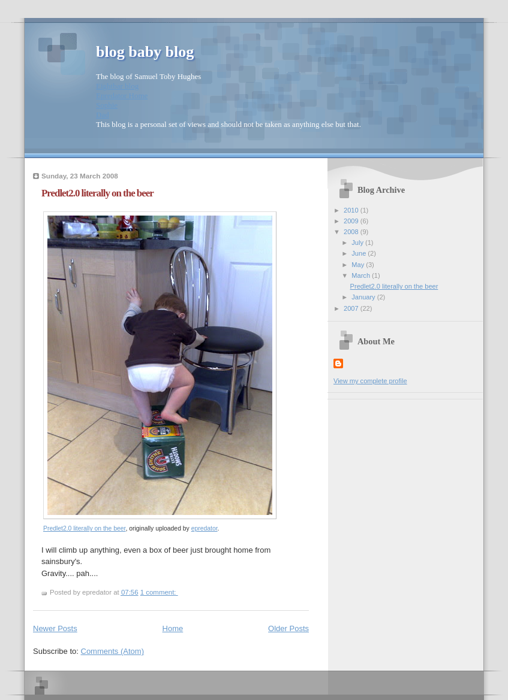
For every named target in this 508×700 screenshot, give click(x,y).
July (358, 242)
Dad (102, 114)
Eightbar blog (117, 85)
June (359, 253)
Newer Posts (55, 628)
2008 (352, 231)
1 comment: (159, 592)
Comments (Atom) (112, 651)
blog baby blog (145, 51)
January (364, 297)
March (361, 275)
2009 (352, 221)
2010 (352, 210)
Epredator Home (122, 95)
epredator (204, 528)
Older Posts (288, 628)
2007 (352, 308)
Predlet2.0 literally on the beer (97, 193)
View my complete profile (370, 380)
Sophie (107, 105)
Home (173, 628)
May (358, 264)
